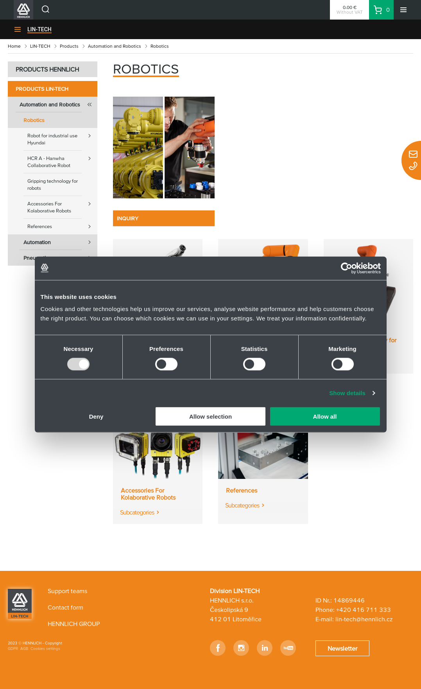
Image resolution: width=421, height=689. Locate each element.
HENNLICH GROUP (74, 623)
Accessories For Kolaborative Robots (62, 205)
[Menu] (403, 10)
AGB (24, 648)
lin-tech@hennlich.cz (364, 618)
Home (14, 46)
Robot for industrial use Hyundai (62, 137)
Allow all (325, 416)
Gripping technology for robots (52, 184)
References (62, 226)
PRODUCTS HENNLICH (47, 69)
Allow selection (210, 416)
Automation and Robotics (114, 46)
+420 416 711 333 (363, 609)
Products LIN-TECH (42, 89)
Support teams (67, 590)
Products (69, 46)
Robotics (34, 120)
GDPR (13, 648)
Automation (60, 242)
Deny (96, 416)
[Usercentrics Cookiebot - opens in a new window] (346, 268)
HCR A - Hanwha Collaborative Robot (62, 159)
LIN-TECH (39, 29)
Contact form (65, 607)
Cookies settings (45, 648)
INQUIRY (127, 218)
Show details (347, 392)
